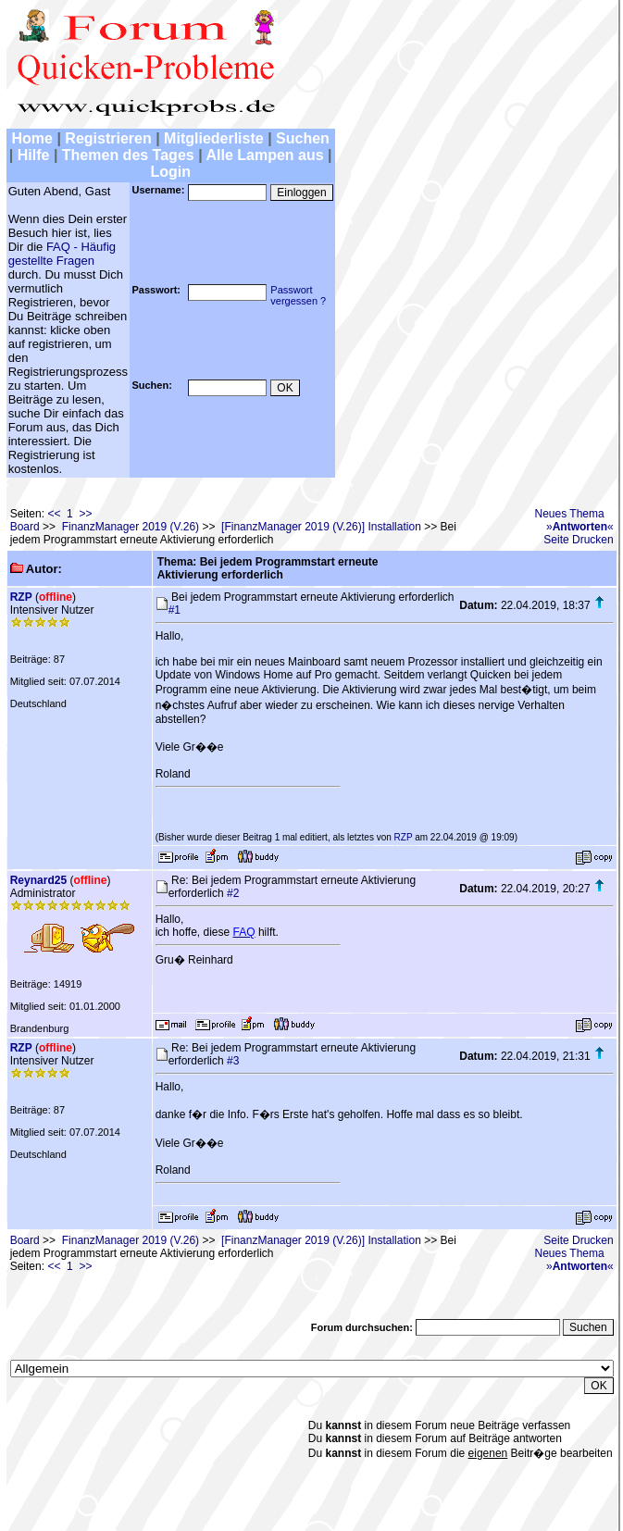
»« (580, 526)
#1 (174, 610)
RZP (21, 597)
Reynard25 (38, 880)
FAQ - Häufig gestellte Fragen (62, 254)
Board (25, 526)
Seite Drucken (578, 539)
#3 (233, 1060)
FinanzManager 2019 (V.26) (130, 526)
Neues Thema (569, 513)
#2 (233, 893)
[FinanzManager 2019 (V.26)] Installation (321, 526)
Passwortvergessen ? (298, 295)
